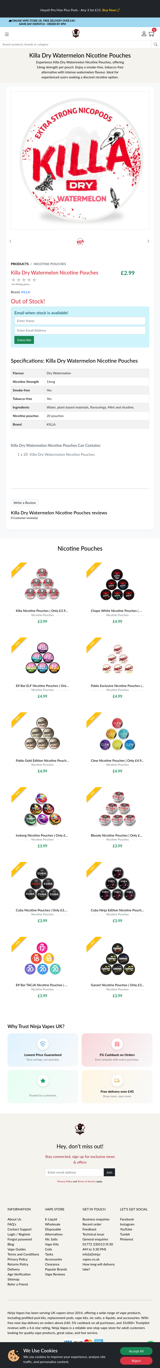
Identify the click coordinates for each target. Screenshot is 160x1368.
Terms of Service (86, 1181)
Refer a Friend (18, 1284)
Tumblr (125, 1234)
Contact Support (20, 1229)
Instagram (127, 1224)
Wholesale (52, 1224)
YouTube (126, 1229)
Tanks (49, 1254)
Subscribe (24, 340)
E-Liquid (51, 1219)
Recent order (91, 1224)
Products (20, 264)
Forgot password (20, 1239)
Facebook (127, 1219)
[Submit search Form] (155, 44)
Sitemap (13, 1279)
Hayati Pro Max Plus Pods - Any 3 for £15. (80, 10)
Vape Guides (17, 1249)
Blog (11, 1244)
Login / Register (19, 1234)
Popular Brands (56, 1269)
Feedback (89, 1229)
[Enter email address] (74, 1172)
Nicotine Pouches (50, 264)
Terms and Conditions (23, 1254)
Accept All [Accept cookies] (136, 1351)
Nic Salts (51, 1239)
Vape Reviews (55, 1274)
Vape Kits (52, 1244)
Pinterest (126, 1239)
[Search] (75, 44)
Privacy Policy (64, 1181)
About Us (14, 1219)
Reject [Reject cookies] (136, 1361)
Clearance (52, 1264)
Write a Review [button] (25, 503)
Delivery (14, 1269)
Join (109, 1172)
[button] (6, 34)
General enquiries (95, 1239)
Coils (48, 1249)
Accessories (53, 1259)
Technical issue (93, 1234)
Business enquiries (95, 1219)
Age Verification (19, 1274)
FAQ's (12, 1224)
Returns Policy (18, 1264)
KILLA (25, 292)
